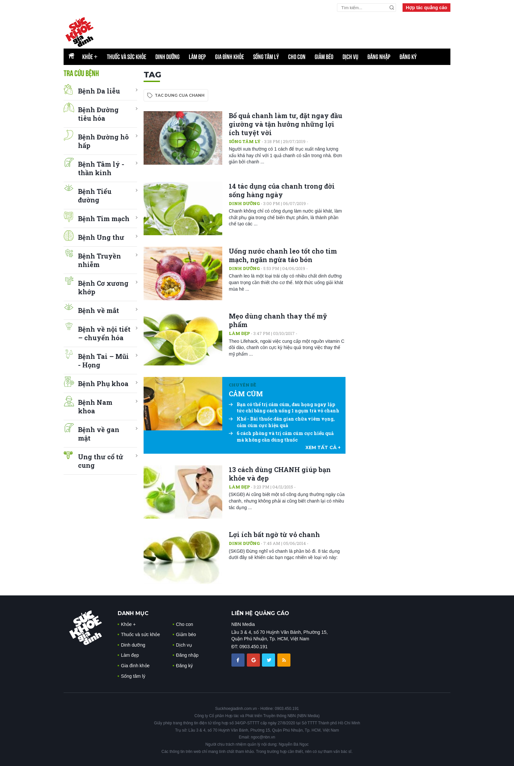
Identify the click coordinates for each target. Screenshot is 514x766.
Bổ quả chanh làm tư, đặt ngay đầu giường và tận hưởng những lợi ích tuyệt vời (285, 124)
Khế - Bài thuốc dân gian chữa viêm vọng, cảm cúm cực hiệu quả (282, 422)
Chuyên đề (242, 385)
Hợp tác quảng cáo (426, 7)
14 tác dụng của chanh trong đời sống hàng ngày (282, 190)
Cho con (297, 56)
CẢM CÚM (246, 393)
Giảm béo (324, 56)
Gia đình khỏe (229, 56)
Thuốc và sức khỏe (126, 56)
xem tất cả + (323, 447)
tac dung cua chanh (180, 95)
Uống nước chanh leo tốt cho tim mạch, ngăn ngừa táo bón (283, 255)
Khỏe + (128, 624)
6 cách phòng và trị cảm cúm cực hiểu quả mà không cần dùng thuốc (281, 436)
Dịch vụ (350, 56)
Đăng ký (408, 56)
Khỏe (90, 56)
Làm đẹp (197, 56)
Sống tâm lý (266, 56)
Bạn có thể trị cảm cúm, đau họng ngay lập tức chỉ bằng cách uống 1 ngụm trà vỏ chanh (284, 407)
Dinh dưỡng (167, 56)
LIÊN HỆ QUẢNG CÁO (260, 613)
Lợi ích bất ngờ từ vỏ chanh (274, 534)
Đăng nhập (378, 56)
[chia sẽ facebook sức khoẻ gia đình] (238, 659)
